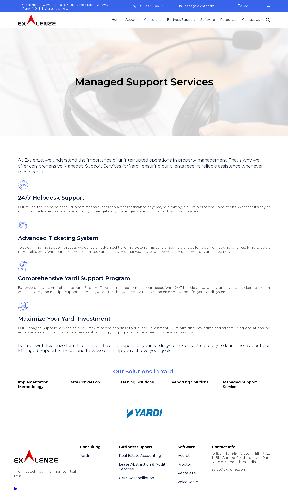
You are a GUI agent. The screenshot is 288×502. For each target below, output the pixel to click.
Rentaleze (187, 473)
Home (116, 20)
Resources (228, 20)
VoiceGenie (188, 482)
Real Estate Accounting (140, 455)
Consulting (153, 20)
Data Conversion (84, 382)
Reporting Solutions (190, 382)
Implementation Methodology (33, 384)
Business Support (181, 20)
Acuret (184, 455)
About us (132, 20)
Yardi (84, 455)
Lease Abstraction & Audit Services (142, 466)
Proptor (184, 464)
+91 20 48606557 (151, 6)
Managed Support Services (240, 384)
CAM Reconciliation (136, 478)
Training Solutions (137, 382)
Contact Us (251, 20)
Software (207, 20)
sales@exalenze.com (199, 6)
